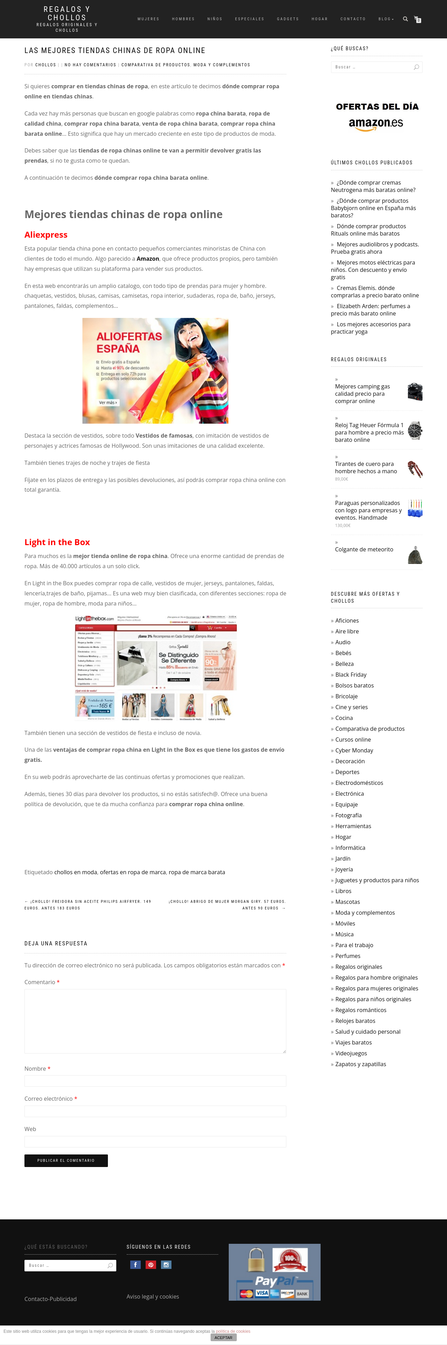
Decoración (350, 761)
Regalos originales (358, 967)
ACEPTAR (223, 1338)
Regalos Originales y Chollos (67, 27)
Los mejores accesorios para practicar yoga (371, 327)
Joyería (344, 869)
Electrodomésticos (359, 783)
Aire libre (347, 631)
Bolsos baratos (354, 685)
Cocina (344, 718)
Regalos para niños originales (373, 999)
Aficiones (347, 620)
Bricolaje (346, 696)
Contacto (353, 19)
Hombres (183, 19)
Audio (342, 642)
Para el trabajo (354, 945)
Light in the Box (57, 542)
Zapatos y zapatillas (360, 1064)
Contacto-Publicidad (50, 1299)
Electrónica (349, 793)
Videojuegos (351, 1053)
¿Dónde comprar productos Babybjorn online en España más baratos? (373, 208)
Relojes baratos (355, 1021)
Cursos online (353, 739)
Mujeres (149, 19)
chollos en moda (75, 872)
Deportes (347, 772)
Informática (350, 848)
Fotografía (348, 815)
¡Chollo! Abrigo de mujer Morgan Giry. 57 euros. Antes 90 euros (227, 905)
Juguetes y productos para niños (377, 880)
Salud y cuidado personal (368, 1031)
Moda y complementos (221, 64)
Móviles (345, 923)
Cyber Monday (354, 750)
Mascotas (347, 902)
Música (344, 934)
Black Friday (350, 674)
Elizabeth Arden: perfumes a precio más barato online (370, 309)
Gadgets (288, 19)
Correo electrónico (50, 1098)
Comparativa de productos (156, 64)
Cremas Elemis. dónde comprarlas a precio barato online (375, 291)
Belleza (344, 664)
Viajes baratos (353, 1042)
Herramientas (353, 826)
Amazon (148, 258)
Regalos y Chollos (67, 13)
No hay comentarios (90, 64)
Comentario (42, 982)
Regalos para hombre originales (376, 977)
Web (30, 1129)
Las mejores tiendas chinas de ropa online (115, 50)
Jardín (342, 858)
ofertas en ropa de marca (133, 872)
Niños (215, 19)
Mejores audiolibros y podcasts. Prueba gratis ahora (375, 247)
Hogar (320, 19)
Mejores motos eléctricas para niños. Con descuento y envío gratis (373, 270)
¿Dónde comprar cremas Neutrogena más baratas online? (373, 186)
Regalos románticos (360, 1010)
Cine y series (351, 707)
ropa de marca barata (197, 872)
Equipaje (346, 804)
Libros (343, 891)
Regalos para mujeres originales (376, 988)
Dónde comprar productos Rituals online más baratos (368, 229)
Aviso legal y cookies (153, 1296)
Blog (385, 19)
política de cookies (233, 1331)
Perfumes (347, 956)
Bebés (343, 653)
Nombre (37, 1068)
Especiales (250, 19)
